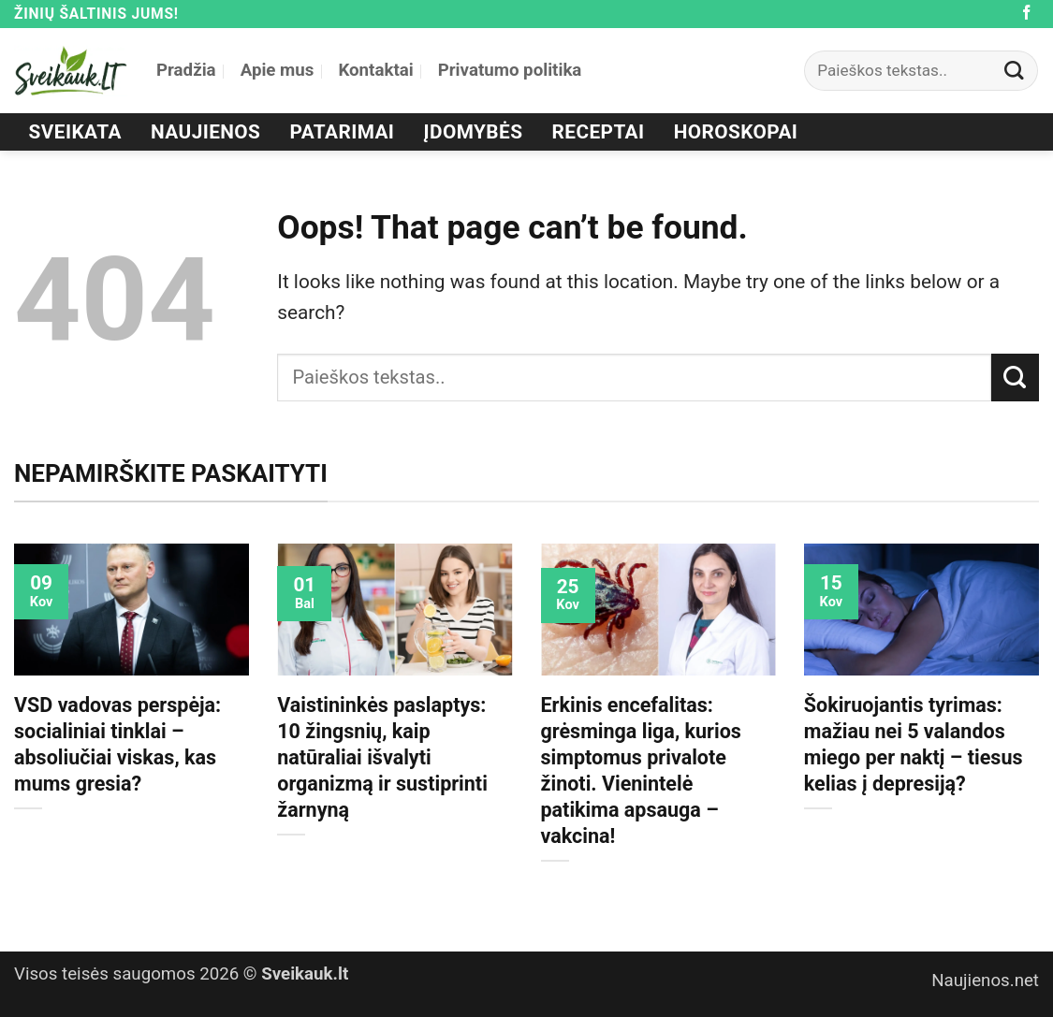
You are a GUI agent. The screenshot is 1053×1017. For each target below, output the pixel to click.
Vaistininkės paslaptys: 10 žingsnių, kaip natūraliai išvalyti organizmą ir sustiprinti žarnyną (382, 757)
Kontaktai (375, 70)
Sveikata (75, 132)
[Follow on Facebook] (1026, 14)
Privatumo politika (510, 70)
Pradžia (186, 70)
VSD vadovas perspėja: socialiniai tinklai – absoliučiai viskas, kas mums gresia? (117, 744)
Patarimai (342, 132)
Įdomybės (473, 132)
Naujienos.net (985, 980)
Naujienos (205, 132)
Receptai (598, 132)
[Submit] (1014, 71)
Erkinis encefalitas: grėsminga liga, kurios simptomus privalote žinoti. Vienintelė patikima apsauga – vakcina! (641, 770)
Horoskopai (736, 132)
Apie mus (277, 70)
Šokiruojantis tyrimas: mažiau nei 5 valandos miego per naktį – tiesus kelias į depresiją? (913, 744)
